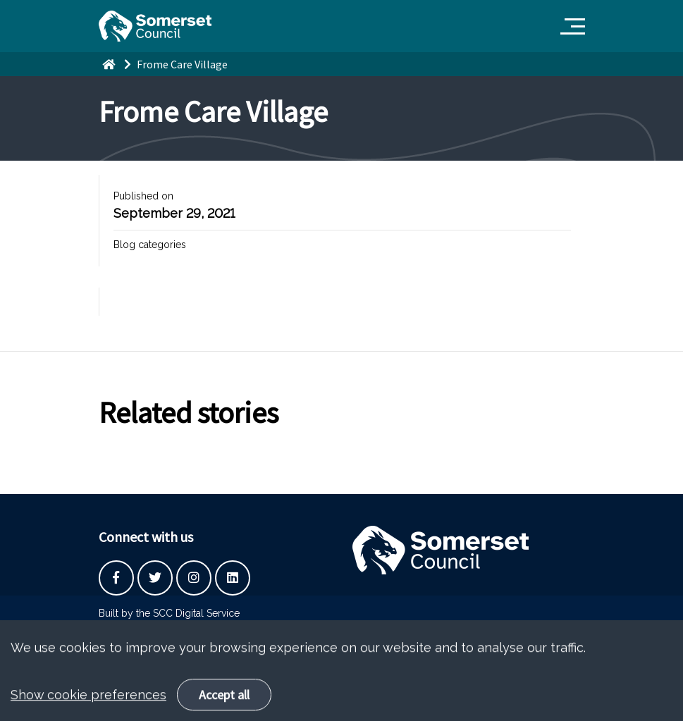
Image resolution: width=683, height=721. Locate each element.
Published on (143, 196)
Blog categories (149, 244)
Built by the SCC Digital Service (169, 613)
